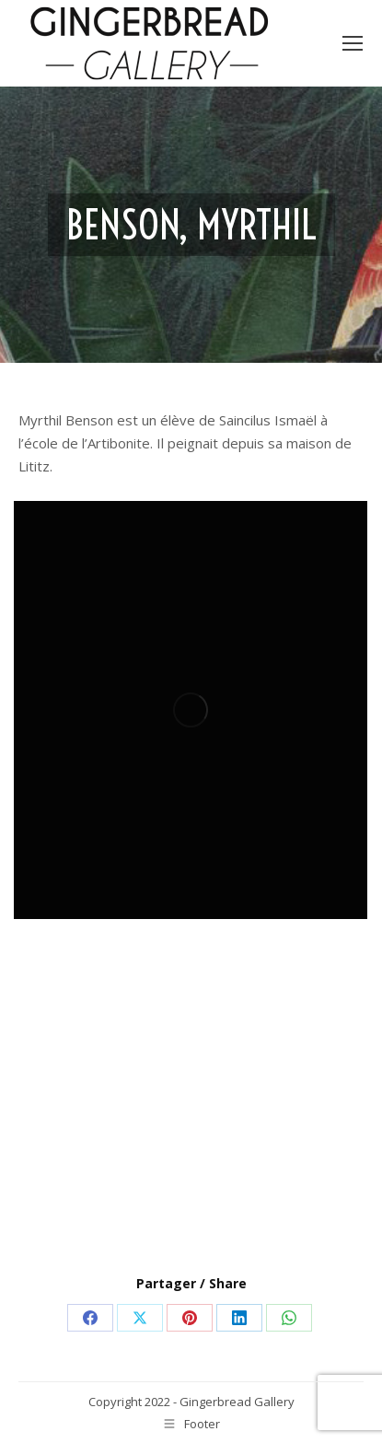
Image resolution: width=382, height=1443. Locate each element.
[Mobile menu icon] (352, 43)
